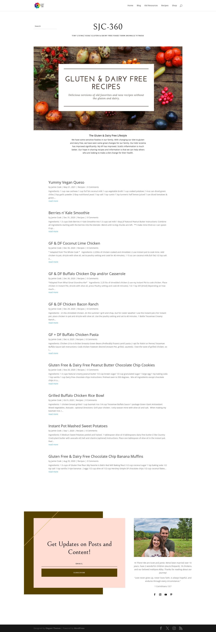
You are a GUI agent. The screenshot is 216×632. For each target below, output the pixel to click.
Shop (174, 6)
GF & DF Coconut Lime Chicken (74, 243)
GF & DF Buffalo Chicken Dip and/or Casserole (86, 273)
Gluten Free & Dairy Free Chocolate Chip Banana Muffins (95, 456)
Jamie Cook (56, 187)
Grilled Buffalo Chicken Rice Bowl (76, 395)
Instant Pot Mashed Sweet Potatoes (77, 425)
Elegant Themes (53, 628)
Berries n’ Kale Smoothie (69, 212)
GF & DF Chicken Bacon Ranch (73, 304)
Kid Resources (151, 6)
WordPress (79, 628)
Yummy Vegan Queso (66, 182)
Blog (139, 6)
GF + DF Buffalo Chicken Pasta (73, 334)
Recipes (164, 6)
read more (53, 201)
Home (130, 6)
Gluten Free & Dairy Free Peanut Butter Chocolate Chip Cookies (101, 365)
